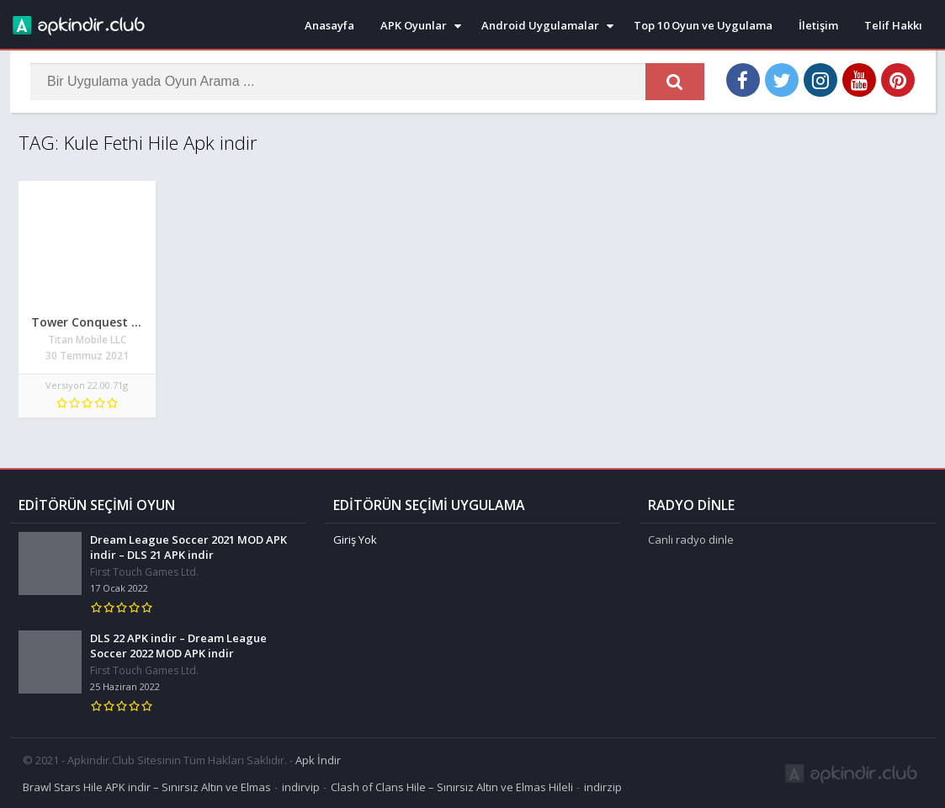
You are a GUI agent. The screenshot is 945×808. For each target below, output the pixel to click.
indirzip (603, 786)
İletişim (818, 25)
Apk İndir (318, 759)
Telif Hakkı (893, 25)
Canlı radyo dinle (691, 538)
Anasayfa (329, 25)
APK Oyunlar (413, 25)
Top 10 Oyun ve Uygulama (703, 25)
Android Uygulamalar (540, 25)
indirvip (301, 786)
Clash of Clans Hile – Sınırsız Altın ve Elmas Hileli (452, 786)
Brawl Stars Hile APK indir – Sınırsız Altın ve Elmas (147, 786)
